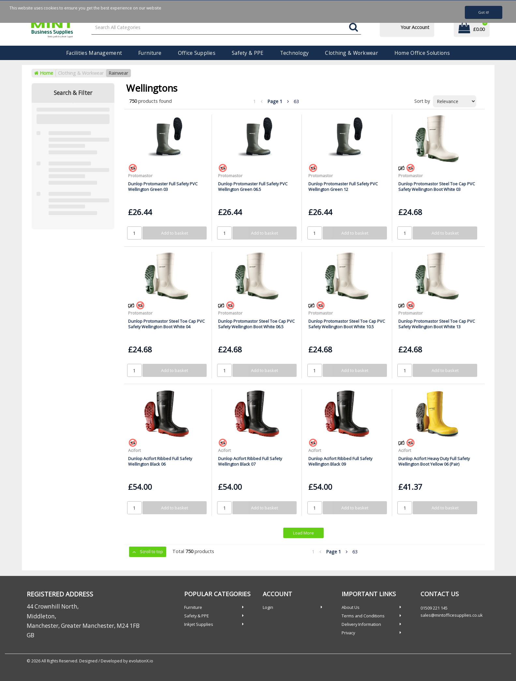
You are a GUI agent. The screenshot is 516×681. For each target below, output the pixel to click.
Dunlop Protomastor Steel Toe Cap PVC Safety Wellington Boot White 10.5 (346, 324)
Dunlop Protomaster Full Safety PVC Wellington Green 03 (163, 186)
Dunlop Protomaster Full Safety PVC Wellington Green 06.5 (252, 186)
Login (268, 607)
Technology (294, 52)
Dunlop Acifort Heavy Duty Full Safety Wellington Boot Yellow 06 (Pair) (434, 461)
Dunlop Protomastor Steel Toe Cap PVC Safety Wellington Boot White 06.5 (256, 324)
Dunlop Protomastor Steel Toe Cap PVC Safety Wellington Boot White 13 (436, 324)
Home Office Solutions (422, 52)
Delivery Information (361, 624)
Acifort (134, 450)
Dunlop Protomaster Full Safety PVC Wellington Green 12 (343, 186)
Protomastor (140, 175)
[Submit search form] (353, 27)
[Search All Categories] (226, 28)
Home (43, 73)
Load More (303, 533)
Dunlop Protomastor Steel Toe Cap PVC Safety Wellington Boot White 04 (166, 324)
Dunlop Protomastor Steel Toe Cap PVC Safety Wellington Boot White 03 (436, 186)
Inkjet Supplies (198, 624)
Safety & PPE (247, 52)
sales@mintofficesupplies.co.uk (451, 615)
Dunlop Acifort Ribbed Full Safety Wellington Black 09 (340, 461)
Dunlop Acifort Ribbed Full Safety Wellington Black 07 (250, 461)
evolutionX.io (141, 661)
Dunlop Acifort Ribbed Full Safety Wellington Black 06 (160, 461)
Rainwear (118, 73)
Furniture (150, 52)
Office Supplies (196, 52)
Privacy (348, 633)
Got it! (483, 12)
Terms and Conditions (363, 616)
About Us (351, 607)
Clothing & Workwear (351, 52)
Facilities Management (94, 52)
